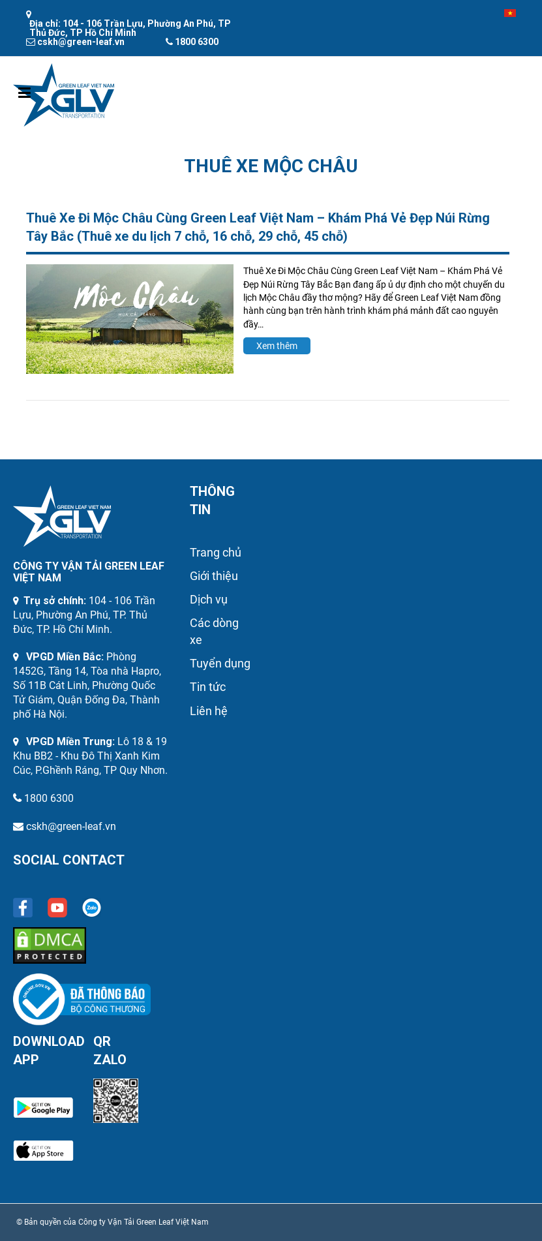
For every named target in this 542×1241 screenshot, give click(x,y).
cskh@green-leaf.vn (71, 826)
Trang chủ (215, 552)
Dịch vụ (209, 599)
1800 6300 (49, 798)
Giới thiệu (214, 576)
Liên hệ (209, 711)
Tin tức (208, 687)
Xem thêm (276, 346)
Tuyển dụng (220, 663)
